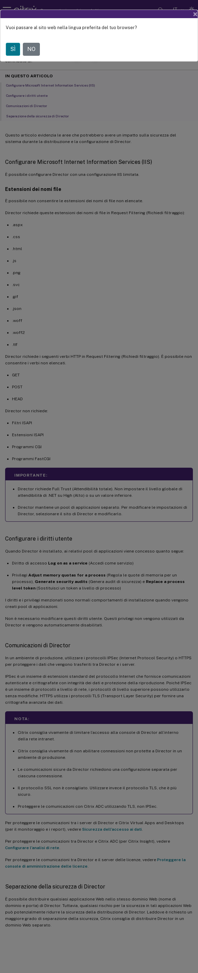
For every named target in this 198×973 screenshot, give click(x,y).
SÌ (13, 49)
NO (31, 49)
